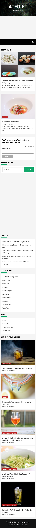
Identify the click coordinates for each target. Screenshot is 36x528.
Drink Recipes (7, 290)
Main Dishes (6, 297)
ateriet (13, 83)
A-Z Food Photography (10, 277)
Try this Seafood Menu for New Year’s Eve (17, 80)
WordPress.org (7, 330)
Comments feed (7, 327)
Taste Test (5, 308)
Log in (4, 320)
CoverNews (12, 525)
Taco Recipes (6, 304)
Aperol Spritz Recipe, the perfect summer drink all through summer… (17, 252)
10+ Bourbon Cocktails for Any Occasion (16, 242)
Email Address (17, 148)
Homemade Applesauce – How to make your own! (17, 246)
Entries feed (6, 324)
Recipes (4, 75)
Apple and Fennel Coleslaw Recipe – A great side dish (16, 257)
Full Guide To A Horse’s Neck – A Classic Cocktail (15, 263)
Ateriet (18, 7)
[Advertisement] (18, 27)
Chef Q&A (5, 284)
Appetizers (6, 280)
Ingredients (6, 294)
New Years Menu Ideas (10, 122)
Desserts (5, 287)
